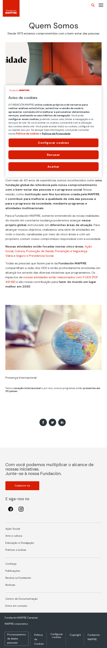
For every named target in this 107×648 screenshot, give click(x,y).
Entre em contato (16, 605)
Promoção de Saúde (40, 251)
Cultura (20, 251)
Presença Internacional (20, 378)
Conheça (10, 563)
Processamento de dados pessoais (16, 638)
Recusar (53, 155)
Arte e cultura (13, 535)
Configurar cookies (56, 636)
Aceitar (53, 167)
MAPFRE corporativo (16, 623)
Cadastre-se (22, 485)
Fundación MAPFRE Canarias (21, 617)
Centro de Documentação (21, 598)
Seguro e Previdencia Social (34, 256)
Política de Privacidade (56, 133)
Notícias (10, 584)
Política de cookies (27, 133)
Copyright (75, 635)
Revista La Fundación (18, 577)
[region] (53, 131)
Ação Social (12, 528)
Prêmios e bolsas (15, 549)
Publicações (12, 570)
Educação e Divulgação (19, 542)
